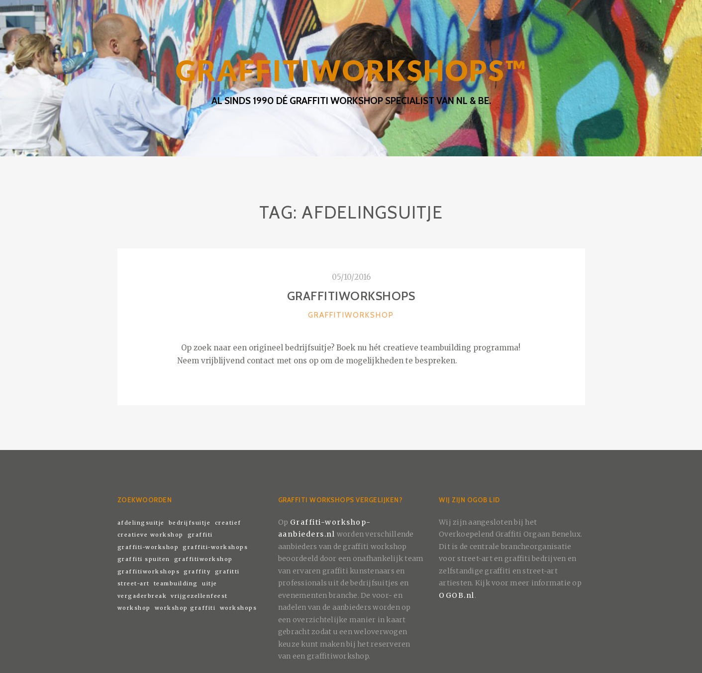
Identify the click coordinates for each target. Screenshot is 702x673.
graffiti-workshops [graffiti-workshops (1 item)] (215, 547)
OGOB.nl (457, 595)
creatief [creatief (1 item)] (228, 523)
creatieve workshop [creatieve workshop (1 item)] (150, 535)
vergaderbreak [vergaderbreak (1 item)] (142, 596)
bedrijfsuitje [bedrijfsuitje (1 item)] (190, 523)
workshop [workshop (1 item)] (134, 608)
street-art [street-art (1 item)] (133, 583)
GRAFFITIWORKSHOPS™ (351, 70)
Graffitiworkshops (351, 296)
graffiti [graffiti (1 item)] (200, 535)
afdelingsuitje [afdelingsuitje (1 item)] (141, 523)
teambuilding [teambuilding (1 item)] (176, 583)
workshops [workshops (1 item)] (238, 608)
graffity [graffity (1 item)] (197, 571)
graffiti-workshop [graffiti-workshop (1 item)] (148, 547)
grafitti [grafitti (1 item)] (227, 571)
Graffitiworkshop (351, 315)
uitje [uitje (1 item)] (209, 583)
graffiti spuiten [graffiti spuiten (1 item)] (143, 559)
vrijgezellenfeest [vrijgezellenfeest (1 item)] (199, 596)
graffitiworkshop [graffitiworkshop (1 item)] (203, 559)
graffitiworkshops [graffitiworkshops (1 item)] (148, 571)
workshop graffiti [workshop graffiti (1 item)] (185, 608)
